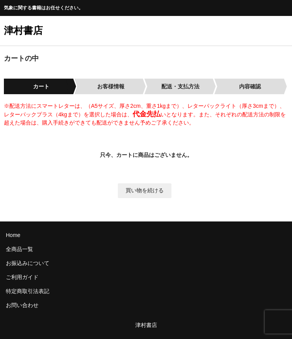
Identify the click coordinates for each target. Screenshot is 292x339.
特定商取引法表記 (27, 291)
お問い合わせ (22, 305)
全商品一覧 (19, 249)
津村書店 (23, 30)
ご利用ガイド (22, 277)
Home (13, 235)
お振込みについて (27, 263)
